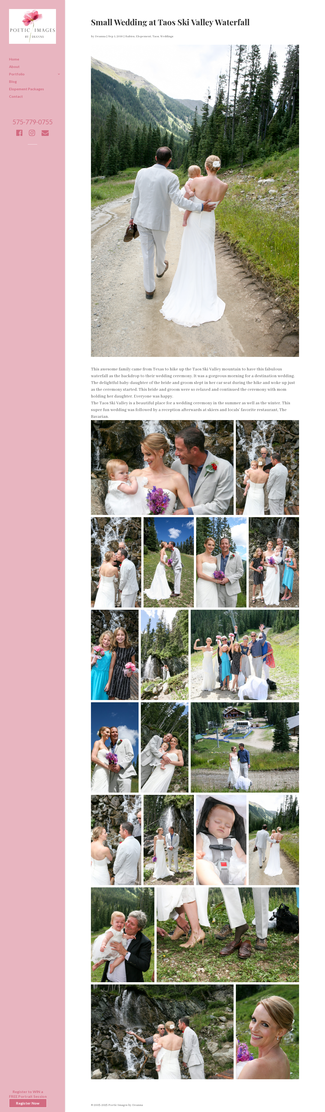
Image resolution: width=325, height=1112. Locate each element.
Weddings (166, 36)
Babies (130, 36)
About (14, 67)
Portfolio (17, 74)
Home (14, 59)
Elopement (143, 36)
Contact (16, 96)
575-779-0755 (32, 123)
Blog (13, 82)
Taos (155, 36)
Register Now (27, 1103)
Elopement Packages (26, 89)
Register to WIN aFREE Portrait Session (28, 1093)
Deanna (100, 36)
